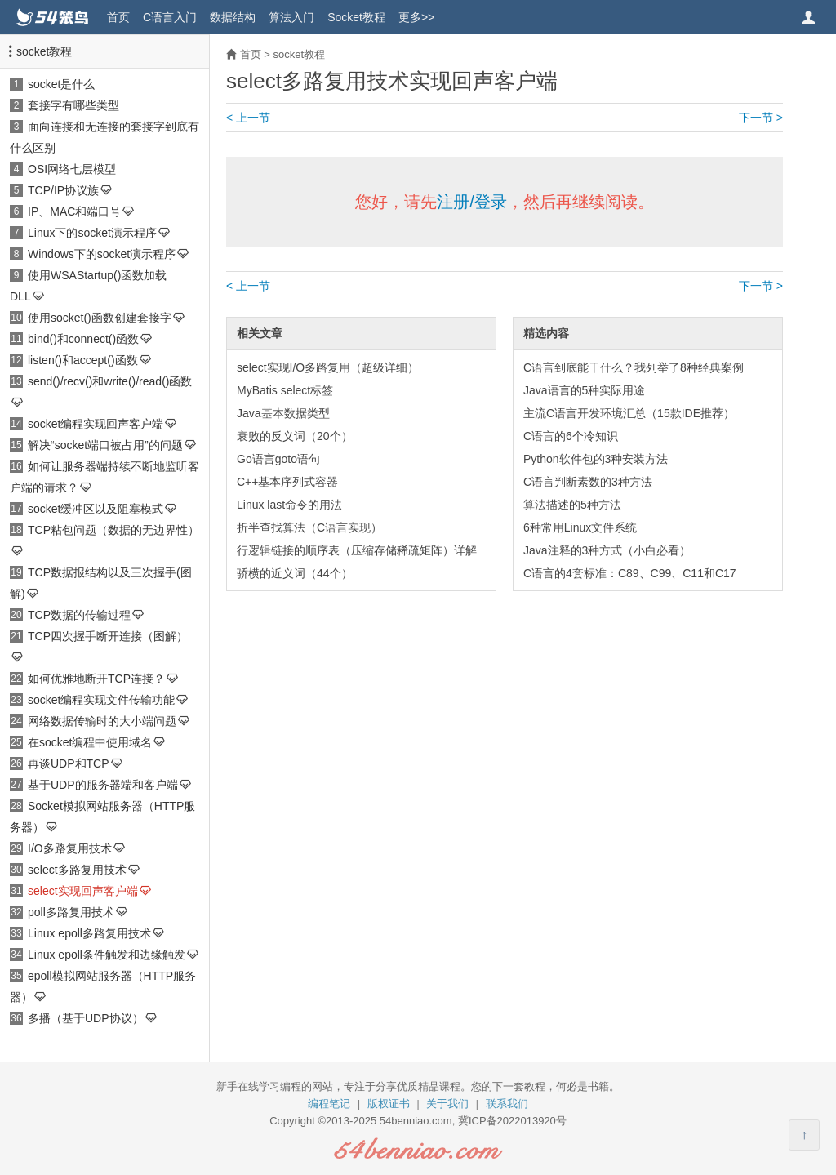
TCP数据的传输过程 (79, 614)
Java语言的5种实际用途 (584, 390)
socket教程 (44, 51)
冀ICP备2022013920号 (512, 1121)
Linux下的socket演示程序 (92, 232)
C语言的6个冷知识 (570, 436)
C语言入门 (170, 17)
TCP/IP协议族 (63, 190)
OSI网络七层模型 (72, 169)
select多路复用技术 (77, 869)
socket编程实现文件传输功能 (101, 699)
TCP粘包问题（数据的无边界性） (113, 529)
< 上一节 (248, 117)
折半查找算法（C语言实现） (309, 527)
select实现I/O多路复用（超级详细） (328, 367)
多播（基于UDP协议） (86, 1018)
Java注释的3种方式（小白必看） (607, 550)
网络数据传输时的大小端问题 (102, 721)
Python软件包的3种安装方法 (595, 458)
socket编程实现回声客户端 (95, 423)
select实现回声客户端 (83, 890)
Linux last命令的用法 (289, 504)
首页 (118, 17)
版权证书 (388, 1103)
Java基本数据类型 (283, 413)
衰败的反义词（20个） (295, 436)
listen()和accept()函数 (83, 360)
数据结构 (233, 17)
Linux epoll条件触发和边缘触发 (106, 954)
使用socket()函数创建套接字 (99, 317)
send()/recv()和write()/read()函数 (110, 381)
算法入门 (291, 17)
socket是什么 (61, 84)
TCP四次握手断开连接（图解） (108, 636)
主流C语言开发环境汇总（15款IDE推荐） (629, 413)
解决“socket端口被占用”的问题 (105, 445)
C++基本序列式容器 (287, 481)
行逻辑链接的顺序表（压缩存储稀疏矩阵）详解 (357, 550)
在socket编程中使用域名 (90, 742)
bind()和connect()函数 (83, 338)
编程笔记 (329, 1103)
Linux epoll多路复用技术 (89, 933)
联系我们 (507, 1103)
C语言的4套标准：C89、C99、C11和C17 (629, 573)
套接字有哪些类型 (73, 105)
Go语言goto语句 (278, 458)
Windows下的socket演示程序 (102, 253)
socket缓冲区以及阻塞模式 (95, 508)
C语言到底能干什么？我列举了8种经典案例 (633, 367)
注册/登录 (472, 202)
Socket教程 (356, 17)
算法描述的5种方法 (572, 504)
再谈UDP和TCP (68, 763)
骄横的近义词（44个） (295, 573)
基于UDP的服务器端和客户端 (103, 784)
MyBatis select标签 (285, 390)
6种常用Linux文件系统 (580, 527)
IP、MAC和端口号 (74, 211)
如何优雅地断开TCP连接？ (96, 678)
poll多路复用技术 (71, 912)
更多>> (416, 17)
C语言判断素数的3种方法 (587, 481)
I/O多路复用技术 (70, 848)
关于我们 (447, 1103)
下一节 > (761, 117)
